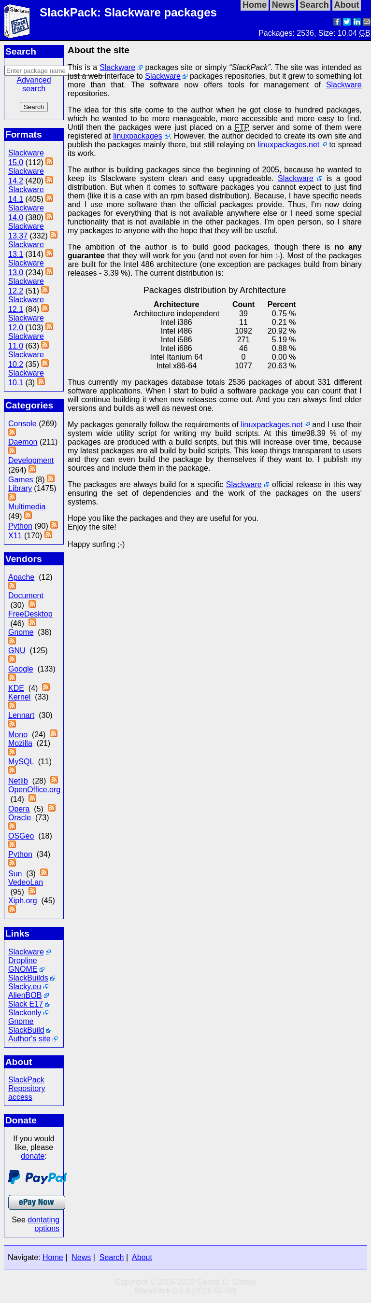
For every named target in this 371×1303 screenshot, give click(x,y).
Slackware (26, 952)
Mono (18, 734)
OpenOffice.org (34, 789)
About (142, 1257)
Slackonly (24, 1013)
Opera (18, 809)
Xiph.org (22, 901)
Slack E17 (25, 1004)
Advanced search (33, 84)
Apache (21, 577)
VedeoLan (25, 882)
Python (20, 526)
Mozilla (20, 743)
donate (32, 1156)
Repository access (26, 1092)
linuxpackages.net (288, 144)
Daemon (22, 442)
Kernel (19, 697)
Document (25, 595)
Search (112, 1257)
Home (53, 1257)
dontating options (43, 1224)
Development (31, 460)
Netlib (18, 781)
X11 (15, 536)
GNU (17, 650)
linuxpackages (137, 136)
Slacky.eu (24, 986)
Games (20, 480)
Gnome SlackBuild (26, 1025)
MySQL (21, 761)
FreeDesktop (30, 614)
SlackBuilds (28, 978)
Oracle (19, 817)
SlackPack (26, 1080)
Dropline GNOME (22, 964)
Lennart (21, 715)
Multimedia (26, 507)
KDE (16, 688)
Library (20, 488)
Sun (15, 873)
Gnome (20, 632)
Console (22, 424)
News (81, 1257)
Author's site (29, 1039)
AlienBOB (25, 995)
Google (20, 669)
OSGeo (21, 836)
